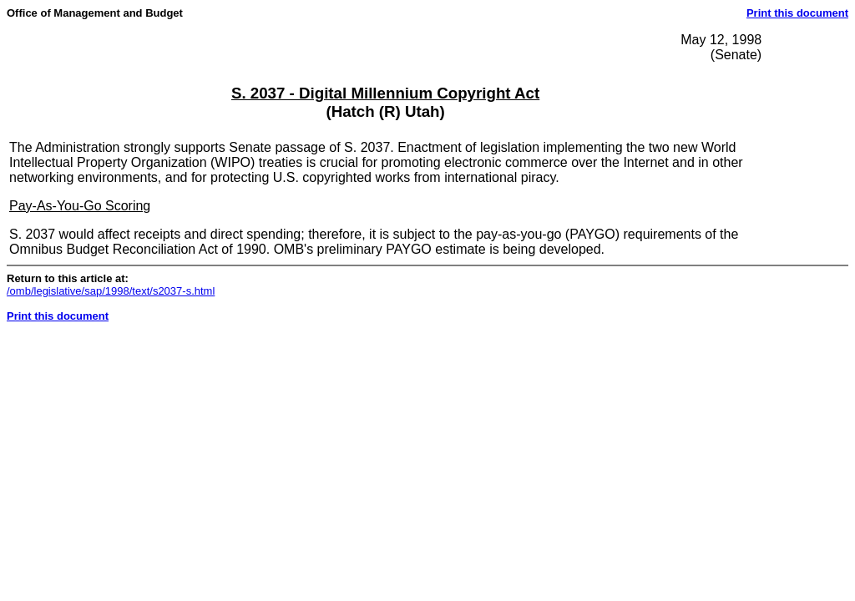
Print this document (797, 13)
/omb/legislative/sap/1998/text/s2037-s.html (111, 291)
